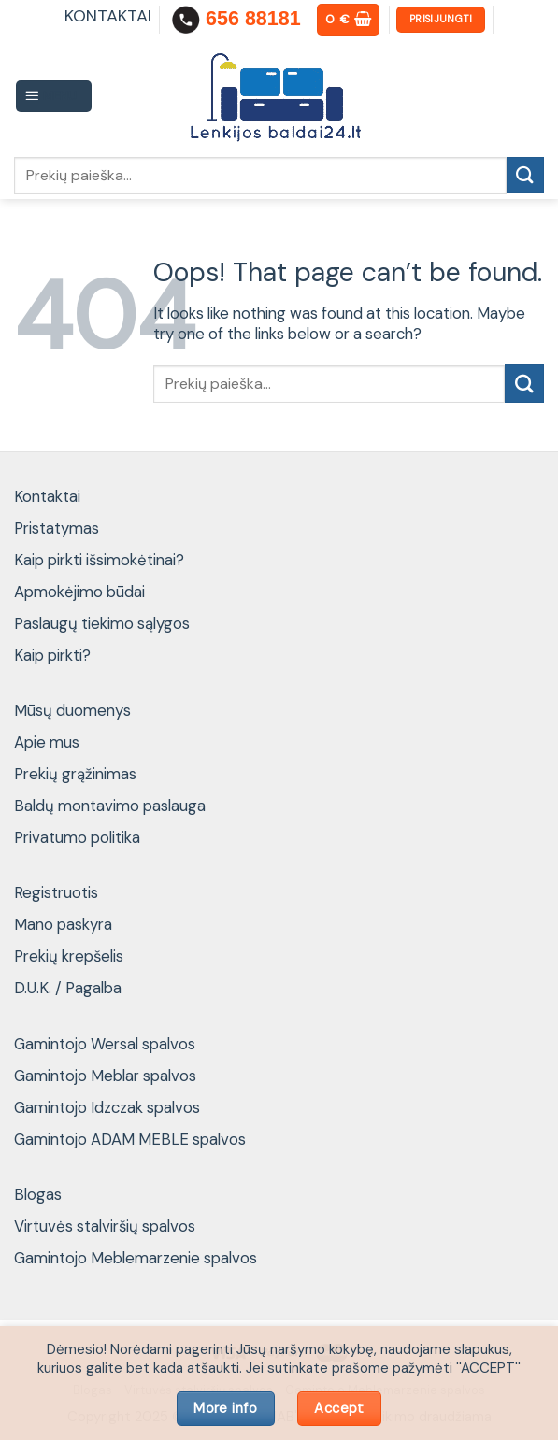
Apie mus (46, 742)
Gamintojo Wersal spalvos (104, 1044)
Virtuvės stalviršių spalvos (104, 1226)
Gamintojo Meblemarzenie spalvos (135, 1258)
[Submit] (525, 175)
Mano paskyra (63, 924)
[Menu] (54, 96)
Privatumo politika (77, 837)
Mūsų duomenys (72, 710)
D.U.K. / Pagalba (68, 987)
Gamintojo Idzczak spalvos (107, 1107)
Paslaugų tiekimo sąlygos (102, 623)
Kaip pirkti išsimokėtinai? (99, 559)
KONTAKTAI (107, 16)
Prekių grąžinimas (75, 773)
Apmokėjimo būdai (79, 591)
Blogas (38, 1194)
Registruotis (56, 892)
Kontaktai (47, 496)
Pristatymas (56, 528)
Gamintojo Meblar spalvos (105, 1075)
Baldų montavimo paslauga (110, 805)
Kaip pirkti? (52, 655)
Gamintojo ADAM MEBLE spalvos (130, 1139)
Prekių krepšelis (68, 956)
